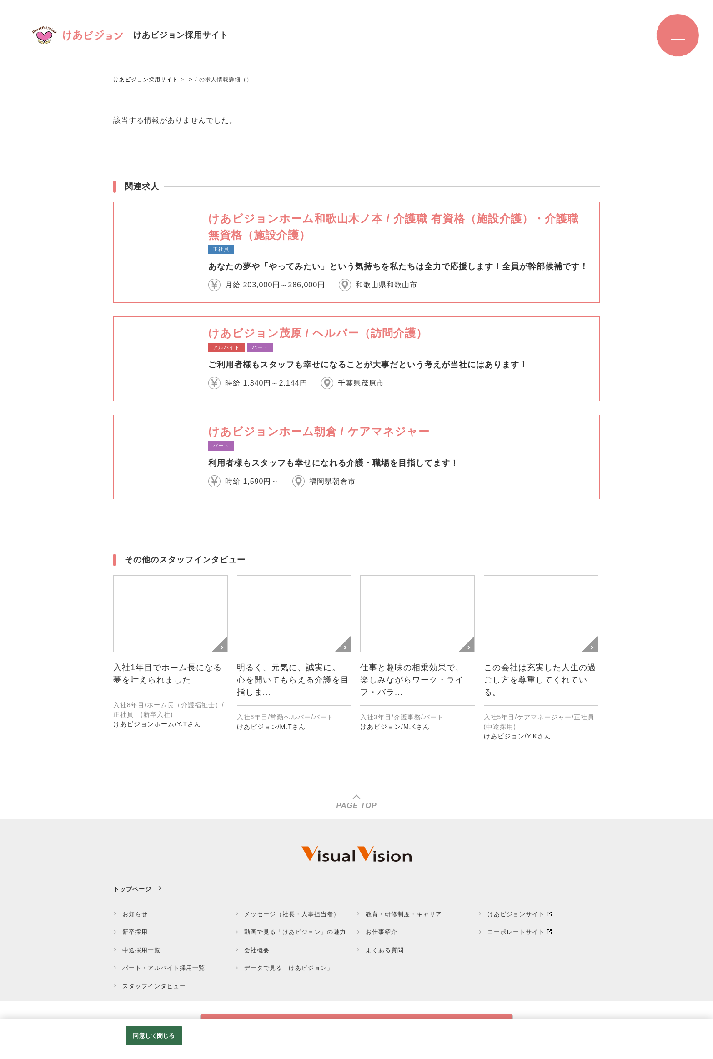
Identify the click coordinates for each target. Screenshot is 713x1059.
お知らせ (135, 914)
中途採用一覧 (141, 950)
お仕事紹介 (381, 932)
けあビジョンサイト (516, 914)
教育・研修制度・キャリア (404, 914)
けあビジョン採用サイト (145, 79)
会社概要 (257, 950)
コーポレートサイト (516, 932)
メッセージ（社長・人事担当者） (292, 914)
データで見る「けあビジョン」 (288, 967)
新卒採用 (135, 932)
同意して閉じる (154, 1035)
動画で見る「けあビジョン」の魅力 (295, 932)
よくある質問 (385, 950)
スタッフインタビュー (154, 986)
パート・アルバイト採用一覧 (163, 967)
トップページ (132, 889)
